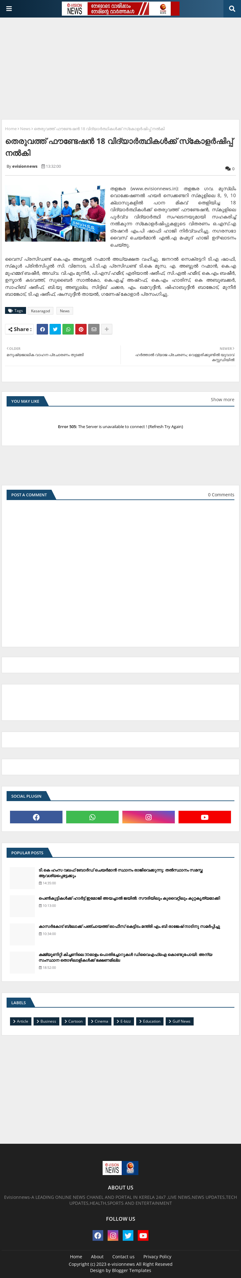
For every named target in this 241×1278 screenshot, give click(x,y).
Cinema (101, 1021)
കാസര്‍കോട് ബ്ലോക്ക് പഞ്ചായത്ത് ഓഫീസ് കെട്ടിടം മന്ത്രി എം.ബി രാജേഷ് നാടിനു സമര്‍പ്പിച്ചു (129, 926)
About (97, 1257)
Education (151, 1021)
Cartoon (75, 1021)
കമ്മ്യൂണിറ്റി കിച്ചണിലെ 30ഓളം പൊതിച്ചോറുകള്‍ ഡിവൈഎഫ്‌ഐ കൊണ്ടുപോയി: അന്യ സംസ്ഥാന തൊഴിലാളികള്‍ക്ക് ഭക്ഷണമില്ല (125, 957)
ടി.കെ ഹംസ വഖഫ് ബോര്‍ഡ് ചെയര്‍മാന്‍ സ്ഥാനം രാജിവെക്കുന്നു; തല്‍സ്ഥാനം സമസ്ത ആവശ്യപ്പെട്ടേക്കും (121, 872)
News (25, 128)
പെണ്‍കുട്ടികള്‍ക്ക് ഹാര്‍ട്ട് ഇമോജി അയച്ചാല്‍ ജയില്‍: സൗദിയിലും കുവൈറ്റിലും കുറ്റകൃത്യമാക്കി (129, 898)
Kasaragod (40, 311)
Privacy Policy (157, 1257)
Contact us (123, 1257)
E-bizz (125, 1021)
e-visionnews (121, 1264)
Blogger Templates (131, 1270)
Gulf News (181, 1021)
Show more (222, 399)
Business (48, 1021)
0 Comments (221, 495)
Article (22, 1021)
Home (11, 128)
